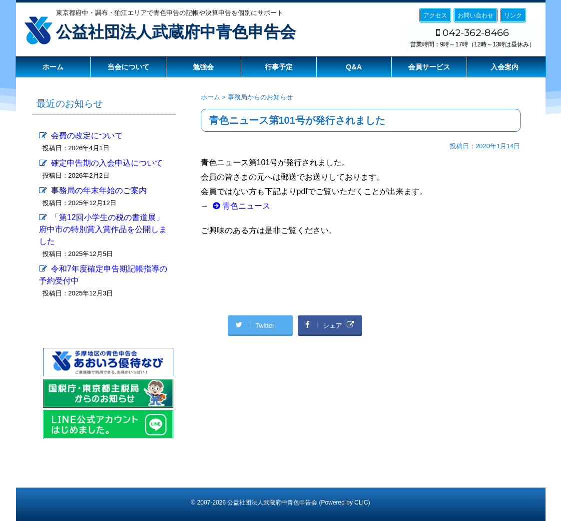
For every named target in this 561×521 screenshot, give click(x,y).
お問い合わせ (476, 15)
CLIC (361, 502)
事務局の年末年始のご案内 (99, 190)
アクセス (435, 15)
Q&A (354, 67)
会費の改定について (87, 135)
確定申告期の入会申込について (107, 163)
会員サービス (429, 67)
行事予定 (279, 67)
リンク (513, 15)
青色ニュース (246, 206)
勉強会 (203, 67)
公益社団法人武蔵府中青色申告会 (176, 32)
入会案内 (505, 67)
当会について (128, 67)
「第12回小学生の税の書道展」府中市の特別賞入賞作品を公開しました (103, 229)
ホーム (52, 67)
